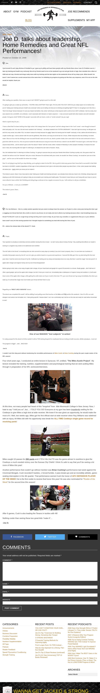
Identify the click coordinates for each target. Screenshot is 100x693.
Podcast (5, 647)
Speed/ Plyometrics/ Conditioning (14, 652)
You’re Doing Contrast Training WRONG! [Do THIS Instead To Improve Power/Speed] (82, 642)
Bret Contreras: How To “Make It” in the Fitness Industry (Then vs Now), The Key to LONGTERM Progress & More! (82, 660)
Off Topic (7, 35)
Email (6, 592)
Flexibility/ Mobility (9, 639)
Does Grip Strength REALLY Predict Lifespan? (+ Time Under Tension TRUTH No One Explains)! (82, 630)
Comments (84, 537)
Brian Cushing (69, 353)
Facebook (18, 537)
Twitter (52, 537)
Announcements (8, 628)
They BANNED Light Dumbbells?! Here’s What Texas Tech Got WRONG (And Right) (82, 649)
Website (6, 600)
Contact (88, 3)
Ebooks (67, 3)
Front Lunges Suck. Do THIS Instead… (49, 645)
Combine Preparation (10, 636)
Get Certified (54, 3)
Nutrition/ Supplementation (12, 641)
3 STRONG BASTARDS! (44, 638)
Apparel (77, 3)
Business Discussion (10, 633)
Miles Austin (58, 353)
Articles (5, 631)
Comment (7, 560)
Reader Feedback (9, 649)
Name (6, 584)
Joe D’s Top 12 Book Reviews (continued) (50, 652)
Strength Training (9, 655)
